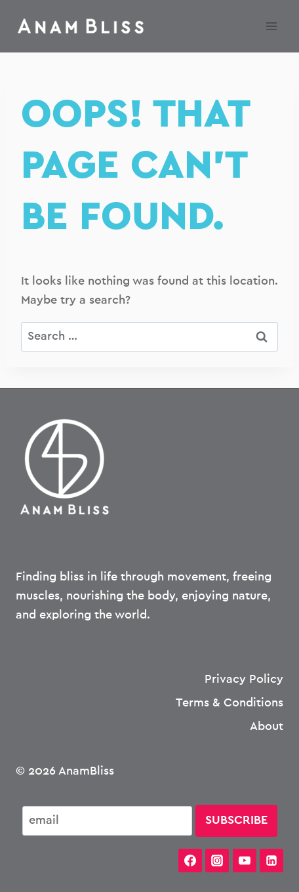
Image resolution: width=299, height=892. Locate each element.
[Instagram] (217, 860)
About (266, 727)
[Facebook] (190, 860)
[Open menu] (271, 26)
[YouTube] (244, 860)
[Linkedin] (271, 860)
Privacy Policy (244, 679)
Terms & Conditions (229, 703)
